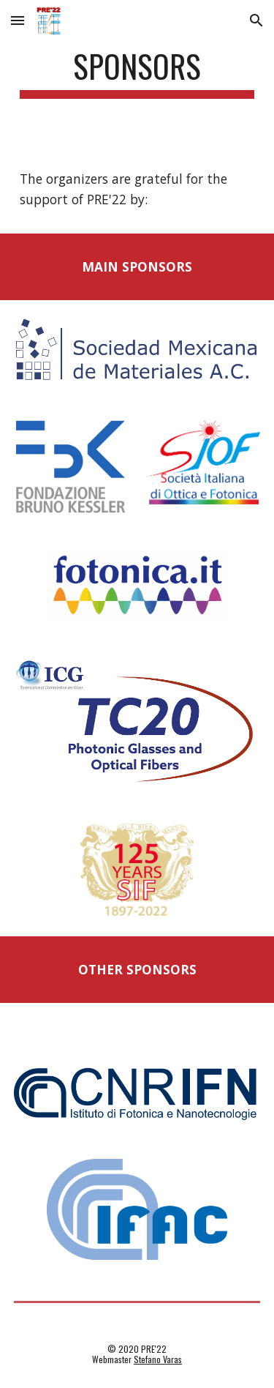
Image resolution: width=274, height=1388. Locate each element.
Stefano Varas (158, 1359)
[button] (17, 20)
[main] (137, 73)
